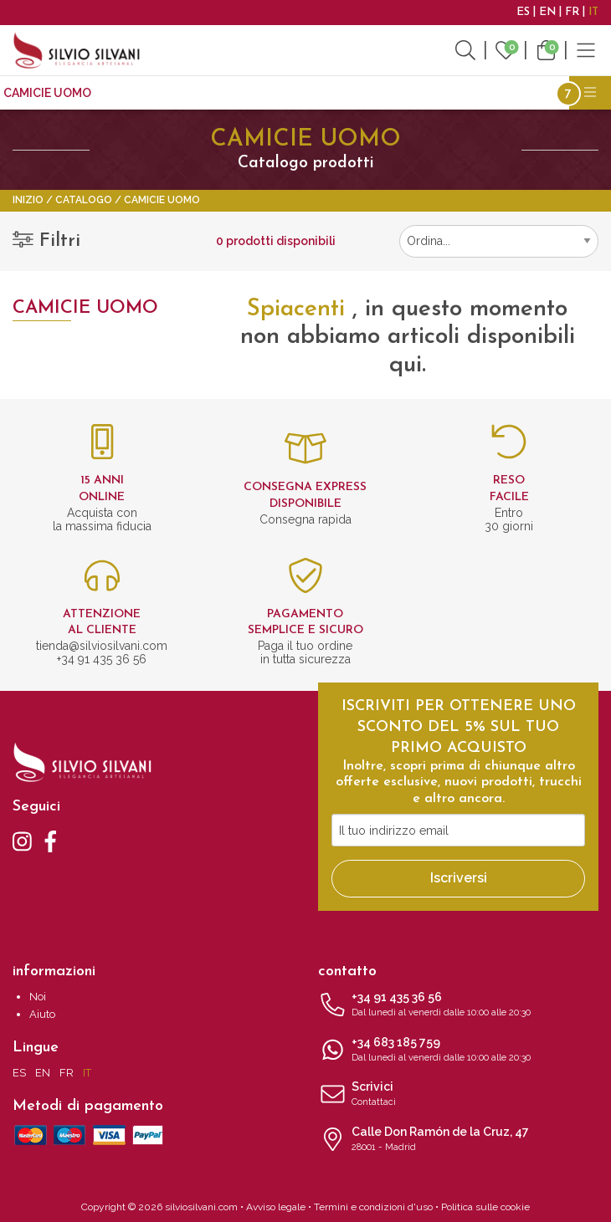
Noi (37, 996)
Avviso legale (276, 1207)
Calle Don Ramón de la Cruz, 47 (458, 1140)
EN (547, 12)
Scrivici (458, 1095)
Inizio (28, 200)
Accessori (458, 93)
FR (572, 12)
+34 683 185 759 (458, 1050)
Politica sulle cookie (485, 1207)
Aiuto (42, 1014)
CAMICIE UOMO (47, 93)
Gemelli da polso (236, 93)
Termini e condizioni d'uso (373, 1207)
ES (523, 12)
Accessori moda (358, 93)
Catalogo (83, 200)
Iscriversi (458, 878)
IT (593, 12)
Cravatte (136, 93)
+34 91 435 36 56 (458, 1005)
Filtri (46, 241)
